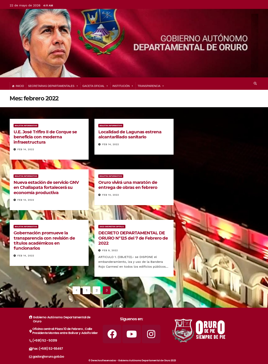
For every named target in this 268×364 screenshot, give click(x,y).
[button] (255, 83)
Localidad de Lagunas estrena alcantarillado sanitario (129, 134)
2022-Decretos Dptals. (111, 226)
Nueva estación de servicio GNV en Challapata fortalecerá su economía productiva (46, 187)
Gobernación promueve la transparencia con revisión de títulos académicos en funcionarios (44, 240)
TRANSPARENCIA (151, 85)
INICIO (20, 85)
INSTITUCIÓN (123, 85)
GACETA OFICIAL (95, 85)
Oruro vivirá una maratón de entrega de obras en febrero (127, 185)
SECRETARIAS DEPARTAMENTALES (53, 85)
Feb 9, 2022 (110, 250)
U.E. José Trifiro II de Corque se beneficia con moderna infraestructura (45, 137)
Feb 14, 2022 (25, 149)
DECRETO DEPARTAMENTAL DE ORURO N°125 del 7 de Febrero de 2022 (133, 238)
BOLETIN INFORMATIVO (26, 125)
